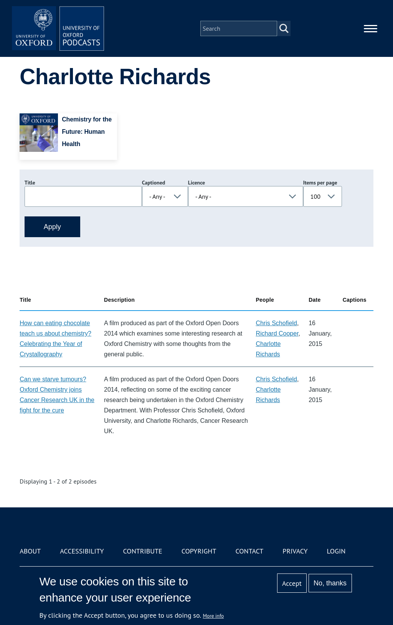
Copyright (199, 551)
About (30, 551)
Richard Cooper (277, 333)
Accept (292, 583)
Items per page (320, 182)
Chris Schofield (276, 323)
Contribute (142, 551)
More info (213, 615)
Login (336, 551)
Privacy (294, 551)
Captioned (153, 182)
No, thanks (330, 583)
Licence (196, 182)
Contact (249, 551)
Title (30, 182)
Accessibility (82, 551)
